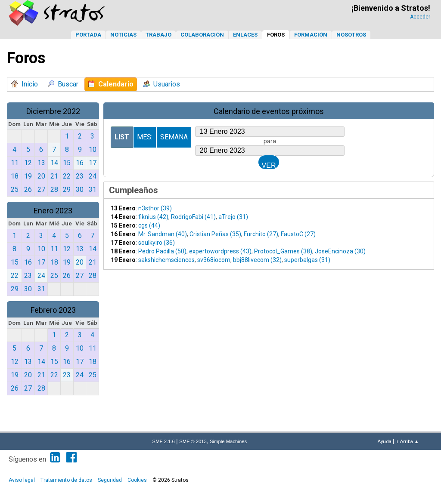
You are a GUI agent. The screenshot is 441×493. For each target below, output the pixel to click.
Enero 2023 (53, 210)
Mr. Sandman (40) (162, 234)
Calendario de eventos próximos (269, 111)
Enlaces (245, 34)
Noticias (123, 34)
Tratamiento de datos (66, 480)
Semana (174, 137)
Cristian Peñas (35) (215, 234)
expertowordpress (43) (220, 251)
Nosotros (351, 34)
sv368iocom (213, 259)
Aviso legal (22, 480)
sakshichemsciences (166, 259)
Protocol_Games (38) (283, 251)
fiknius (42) (153, 216)
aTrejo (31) (233, 216)
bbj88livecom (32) (257, 259)
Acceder (420, 17)
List (122, 137)
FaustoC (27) (298, 234)
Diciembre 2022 (53, 111)
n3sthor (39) (155, 208)
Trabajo (158, 34)
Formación (310, 34)
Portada (88, 34)
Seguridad (110, 480)
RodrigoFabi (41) (193, 216)
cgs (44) (149, 225)
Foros (276, 34)
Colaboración (202, 34)
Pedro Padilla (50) (162, 251)
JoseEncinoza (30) (340, 251)
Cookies (137, 480)
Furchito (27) (261, 234)
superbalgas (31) (307, 259)
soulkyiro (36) (156, 242)
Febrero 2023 (53, 309)
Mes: (144, 137)
